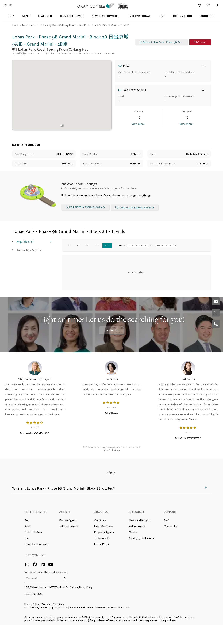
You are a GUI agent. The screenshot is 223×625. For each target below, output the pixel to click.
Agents (64, 511)
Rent (27, 525)
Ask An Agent (137, 525)
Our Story (100, 519)
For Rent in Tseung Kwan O (85, 207)
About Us (101, 511)
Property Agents (104, 531)
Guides (133, 531)
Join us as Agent (68, 525)
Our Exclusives (33, 531)
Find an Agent (67, 519)
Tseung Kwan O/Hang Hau (58, 25)
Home (15, 25)
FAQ (166, 519)
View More (138, 123)
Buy (26, 519)
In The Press (101, 543)
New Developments (36, 543)
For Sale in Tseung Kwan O (134, 207)
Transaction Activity (29, 249)
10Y (97, 245)
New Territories (31, 25)
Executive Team (103, 525)
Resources (137, 511)
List (26, 537)
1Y (69, 245)
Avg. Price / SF (25, 241)
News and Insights (140, 519)
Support (170, 511)
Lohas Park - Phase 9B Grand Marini (97, 25)
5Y (87, 245)
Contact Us (111, 330)
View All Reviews (112, 449)
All (107, 245)
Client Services (35, 511)
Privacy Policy (31, 604)
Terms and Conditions (52, 604)
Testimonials (101, 537)
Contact (200, 42)
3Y (78, 245)
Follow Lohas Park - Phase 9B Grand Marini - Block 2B (164, 42)
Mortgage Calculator (141, 537)
